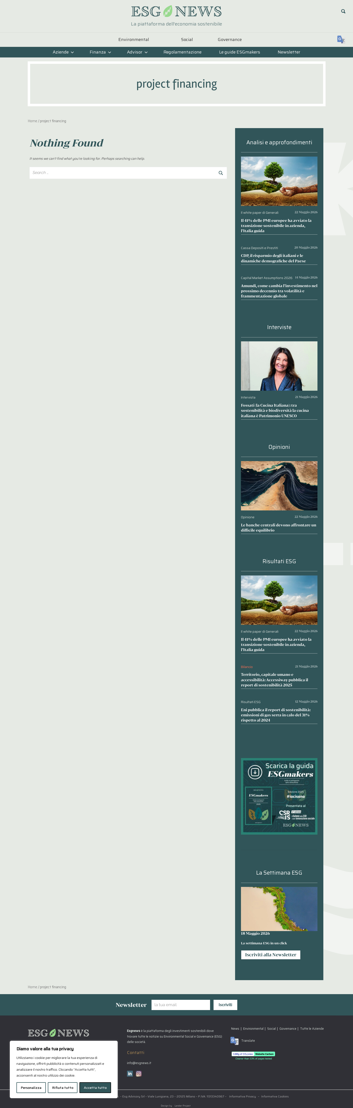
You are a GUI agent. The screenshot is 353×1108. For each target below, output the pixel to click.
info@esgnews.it (139, 1063)
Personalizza (31, 1087)
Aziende (63, 52)
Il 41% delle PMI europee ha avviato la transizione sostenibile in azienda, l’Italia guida (276, 225)
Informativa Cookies (275, 1096)
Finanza (100, 52)
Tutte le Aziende (312, 1028)
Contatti (135, 1052)
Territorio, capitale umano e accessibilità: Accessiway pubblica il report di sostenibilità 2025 (274, 679)
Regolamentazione (183, 52)
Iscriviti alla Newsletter (270, 954)
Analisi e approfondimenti (279, 142)
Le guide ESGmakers (239, 52)
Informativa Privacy (242, 1096)
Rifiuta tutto (62, 1087)
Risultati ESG (279, 561)
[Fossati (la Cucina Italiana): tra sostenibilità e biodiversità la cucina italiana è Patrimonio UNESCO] (279, 344)
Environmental (133, 39)
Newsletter (289, 52)
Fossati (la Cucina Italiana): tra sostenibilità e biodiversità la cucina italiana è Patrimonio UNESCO (275, 410)
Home (32, 121)
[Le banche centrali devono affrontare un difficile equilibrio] (279, 464)
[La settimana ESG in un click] (279, 909)
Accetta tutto (95, 1087)
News (235, 1028)
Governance (230, 39)
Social (187, 39)
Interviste (279, 327)
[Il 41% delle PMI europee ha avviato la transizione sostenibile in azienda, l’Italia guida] (279, 160)
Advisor (137, 52)
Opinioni (279, 447)
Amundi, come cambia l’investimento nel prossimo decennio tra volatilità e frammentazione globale (279, 291)
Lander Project (182, 1106)
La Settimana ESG (279, 872)
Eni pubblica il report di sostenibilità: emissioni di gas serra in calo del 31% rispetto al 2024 (276, 715)
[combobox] (128, 173)
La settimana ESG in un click (264, 943)
